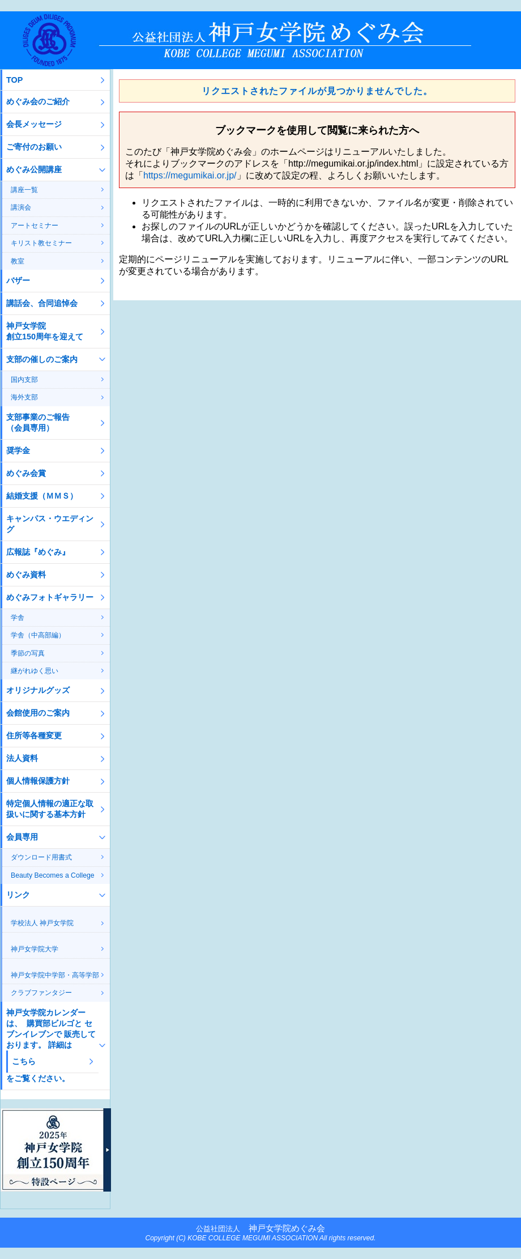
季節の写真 (28, 653)
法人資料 (22, 758)
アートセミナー (34, 225)
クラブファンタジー (41, 993)
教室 (17, 261)
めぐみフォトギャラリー (49, 597)
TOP (14, 79)
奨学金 (18, 450)
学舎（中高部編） (38, 635)
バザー (18, 280)
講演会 (21, 207)
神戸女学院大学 (34, 949)
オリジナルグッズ (38, 690)
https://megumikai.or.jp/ (190, 175)
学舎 (17, 618)
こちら (24, 1061)
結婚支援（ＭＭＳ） (42, 495)
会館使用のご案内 (38, 712)
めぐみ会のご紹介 (38, 101)
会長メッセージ (34, 124)
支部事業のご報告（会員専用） (38, 422)
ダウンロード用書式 (41, 857)
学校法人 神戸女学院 (42, 923)
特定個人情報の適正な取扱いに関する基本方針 (49, 809)
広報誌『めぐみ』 (38, 551)
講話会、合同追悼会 (42, 303)
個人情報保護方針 (38, 780)
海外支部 (24, 397)
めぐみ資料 (26, 574)
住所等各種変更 (34, 735)
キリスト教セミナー (41, 243)
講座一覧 (24, 190)
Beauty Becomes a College (53, 875)
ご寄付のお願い (34, 146)
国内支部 (24, 380)
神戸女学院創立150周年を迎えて (44, 331)
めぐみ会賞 (26, 473)
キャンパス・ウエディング (49, 524)
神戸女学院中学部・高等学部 (55, 975)
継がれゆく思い (34, 671)
